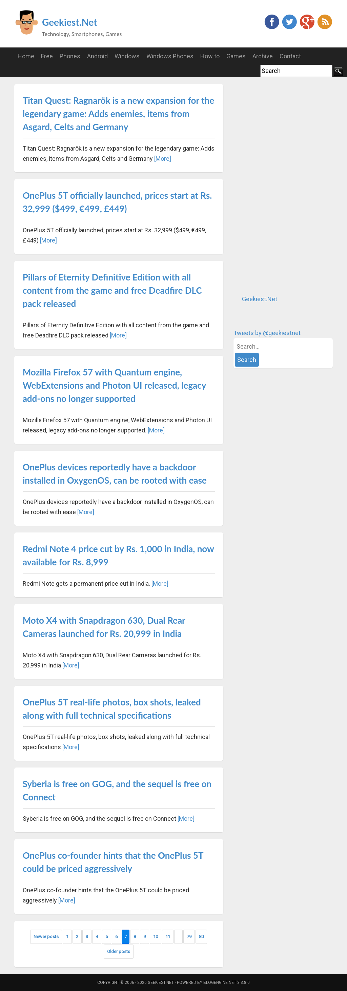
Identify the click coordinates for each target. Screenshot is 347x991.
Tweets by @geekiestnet (267, 332)
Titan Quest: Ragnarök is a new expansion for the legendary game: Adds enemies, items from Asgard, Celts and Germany (119, 113)
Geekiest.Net (69, 22)
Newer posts (46, 936)
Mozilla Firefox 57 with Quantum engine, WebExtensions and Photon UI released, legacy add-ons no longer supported (114, 385)
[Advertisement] (284, 186)
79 (189, 936)
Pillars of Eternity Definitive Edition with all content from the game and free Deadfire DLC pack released (112, 290)
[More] (162, 158)
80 (201, 936)
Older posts (118, 951)
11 (167, 936)
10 (155, 936)
